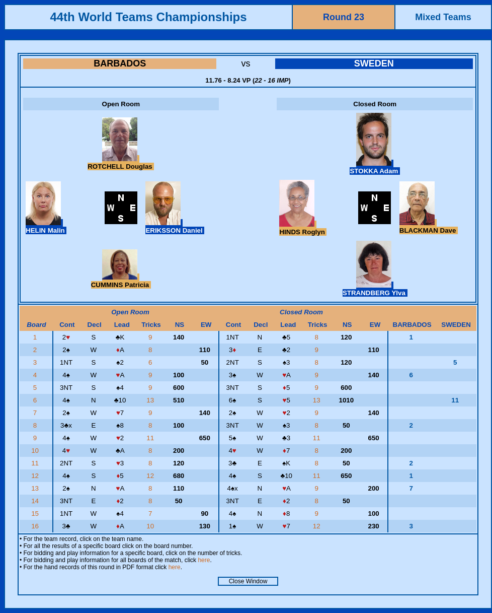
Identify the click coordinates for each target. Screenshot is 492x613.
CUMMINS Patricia (121, 281)
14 (36, 501)
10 (36, 450)
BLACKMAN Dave (428, 226)
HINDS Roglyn (302, 228)
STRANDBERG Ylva (375, 289)
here (204, 560)
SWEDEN (374, 63)
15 (36, 513)
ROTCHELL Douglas (121, 162)
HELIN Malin (46, 226)
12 (36, 476)
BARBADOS (120, 63)
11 (151, 438)
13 (151, 400)
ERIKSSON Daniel (174, 226)
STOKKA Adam (374, 167)
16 (36, 526)
